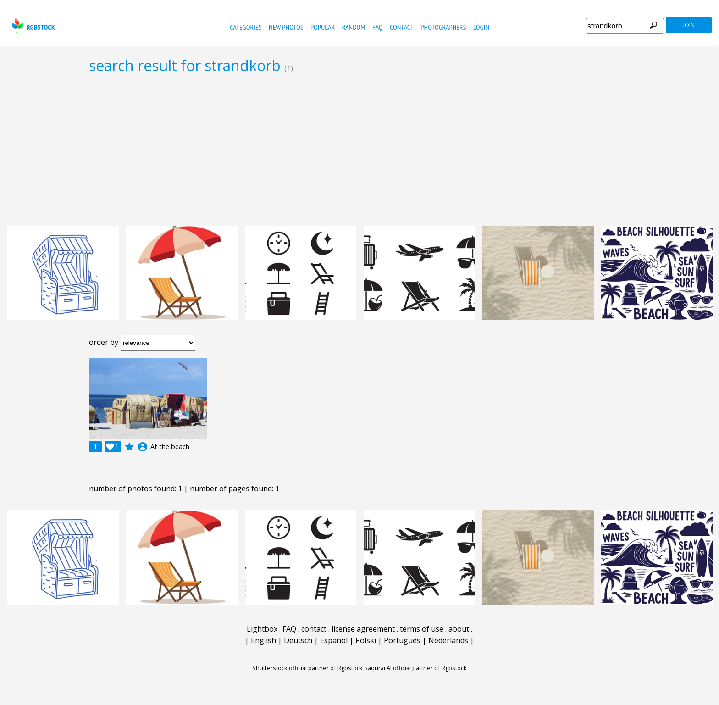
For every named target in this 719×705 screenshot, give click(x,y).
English (263, 640)
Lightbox (262, 629)
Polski (365, 640)
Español (334, 640)
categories (245, 27)
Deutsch (298, 640)
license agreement (363, 629)
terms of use (421, 629)
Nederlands (448, 640)
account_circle (142, 446)
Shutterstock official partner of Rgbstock (307, 668)
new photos (286, 27)
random (353, 27)
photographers (443, 27)
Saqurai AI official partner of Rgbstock (415, 668)
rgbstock (32, 25)
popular (322, 27)
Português (402, 640)
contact (402, 27)
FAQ (377, 27)
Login (481, 27)
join (689, 25)
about (458, 629)
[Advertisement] (359, 149)
